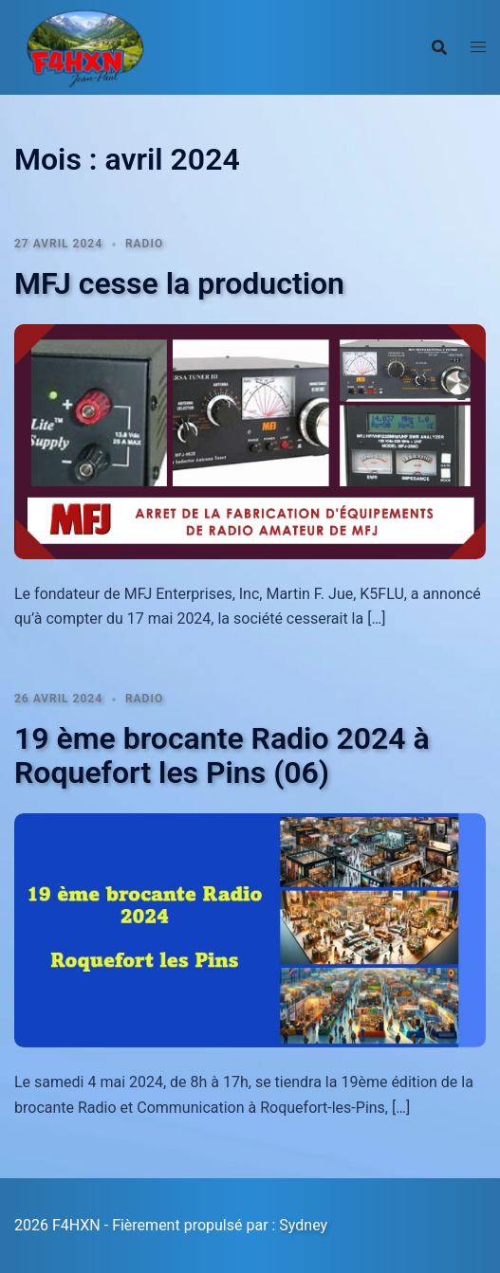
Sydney (303, 1225)
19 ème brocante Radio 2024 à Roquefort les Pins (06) (222, 755)
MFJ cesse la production (179, 283)
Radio (144, 243)
